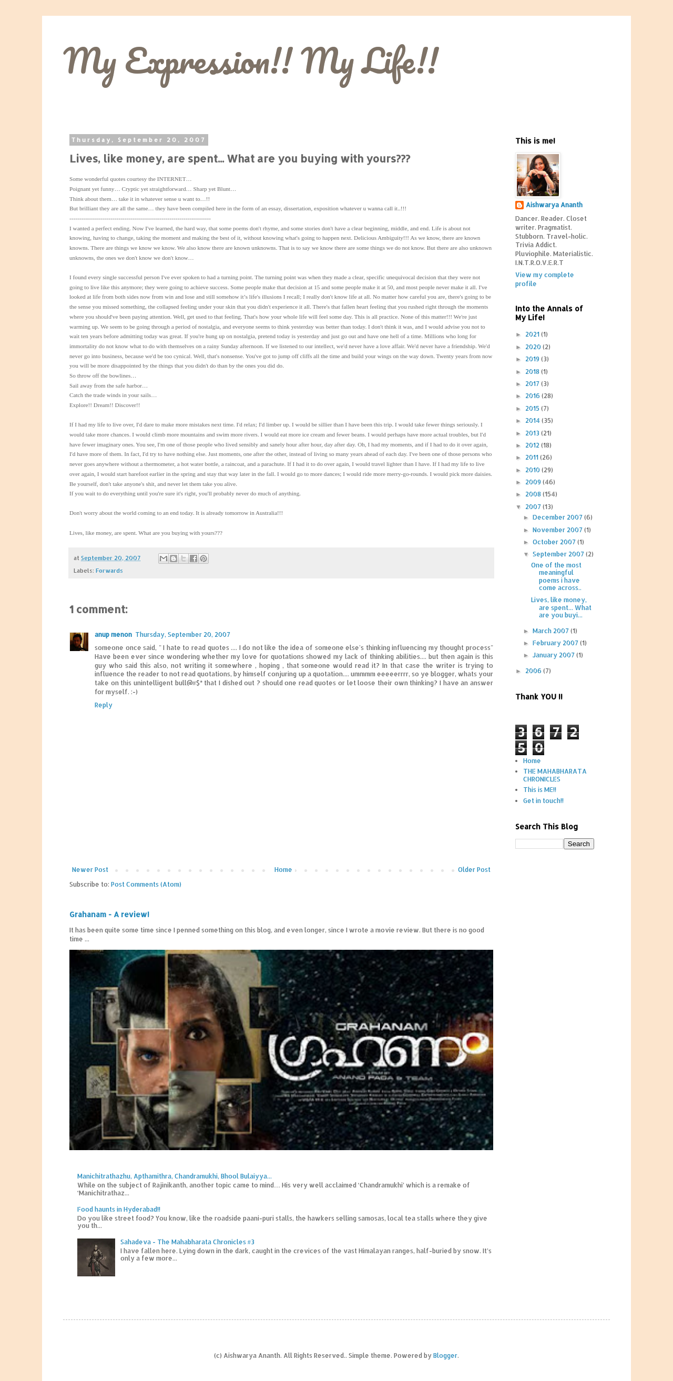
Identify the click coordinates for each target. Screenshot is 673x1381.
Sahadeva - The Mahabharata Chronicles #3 (187, 1242)
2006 (534, 671)
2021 (533, 334)
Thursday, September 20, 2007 (182, 634)
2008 (534, 494)
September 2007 (559, 554)
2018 (533, 371)
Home (283, 870)
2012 (533, 445)
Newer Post (90, 870)
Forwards (109, 570)
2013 (533, 433)
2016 (533, 396)
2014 (533, 420)
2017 (533, 384)
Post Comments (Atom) (146, 884)
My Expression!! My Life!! (251, 60)
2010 (533, 470)
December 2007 (558, 517)
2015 (533, 408)
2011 (532, 457)
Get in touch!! (543, 801)
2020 (534, 347)
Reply (104, 705)
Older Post (474, 870)
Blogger (445, 1355)
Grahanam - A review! (109, 914)
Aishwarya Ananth (554, 205)
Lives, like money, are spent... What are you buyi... (561, 607)
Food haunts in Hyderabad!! (118, 1209)
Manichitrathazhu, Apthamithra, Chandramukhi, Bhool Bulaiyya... (174, 1176)
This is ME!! (539, 790)
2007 (534, 507)
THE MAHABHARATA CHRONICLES (555, 775)
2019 (533, 359)
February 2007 (556, 643)
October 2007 (555, 542)
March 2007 (551, 631)
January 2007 (554, 655)
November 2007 (558, 530)
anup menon (113, 634)
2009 (534, 482)
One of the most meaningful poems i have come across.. (556, 576)
